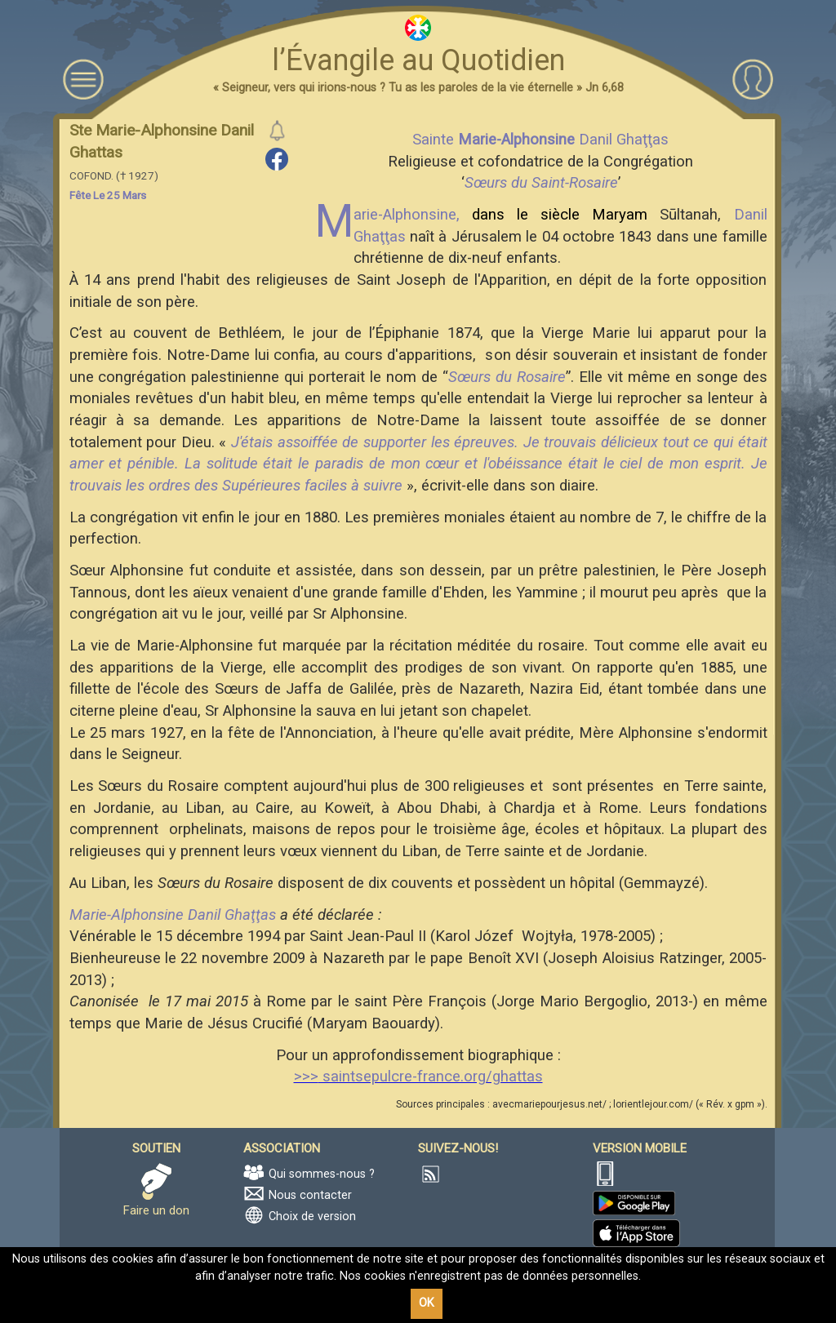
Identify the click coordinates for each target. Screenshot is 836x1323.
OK (426, 1303)
